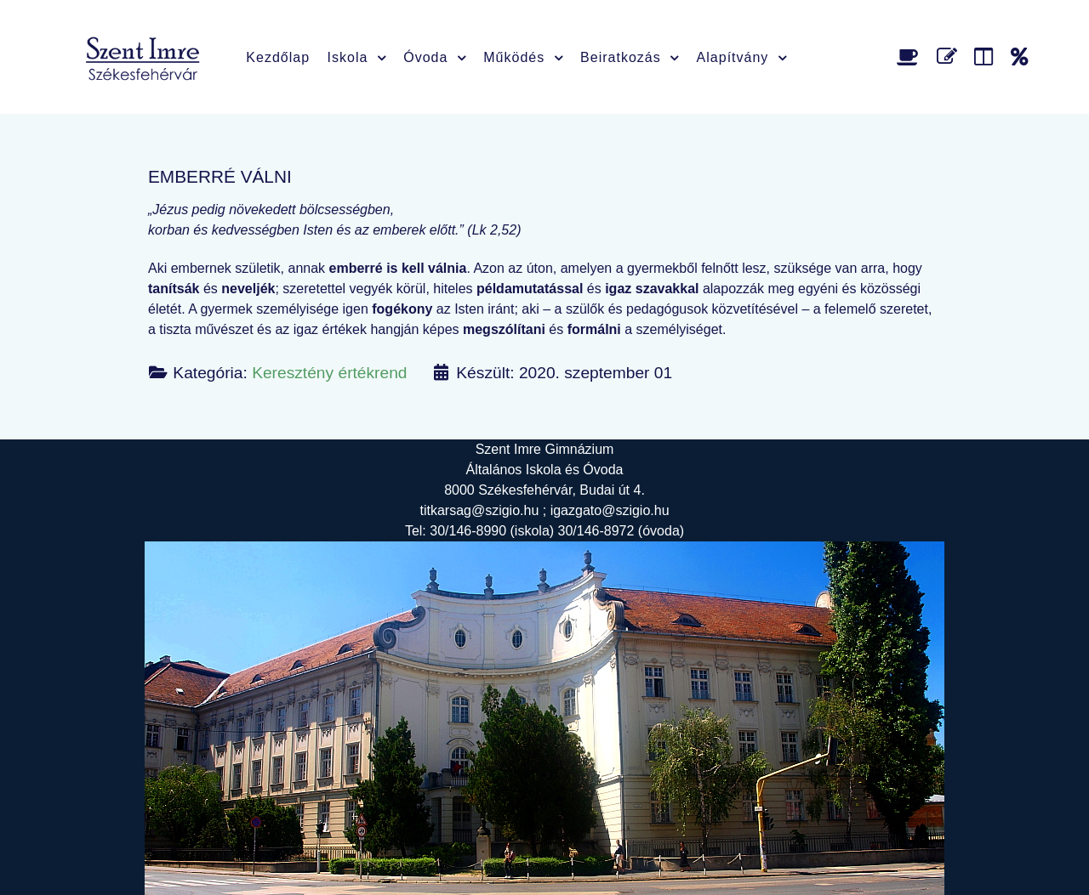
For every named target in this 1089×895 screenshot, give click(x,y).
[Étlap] (911, 56)
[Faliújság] (986, 56)
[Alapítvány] (1020, 56)
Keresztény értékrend (329, 373)
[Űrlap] (950, 56)
